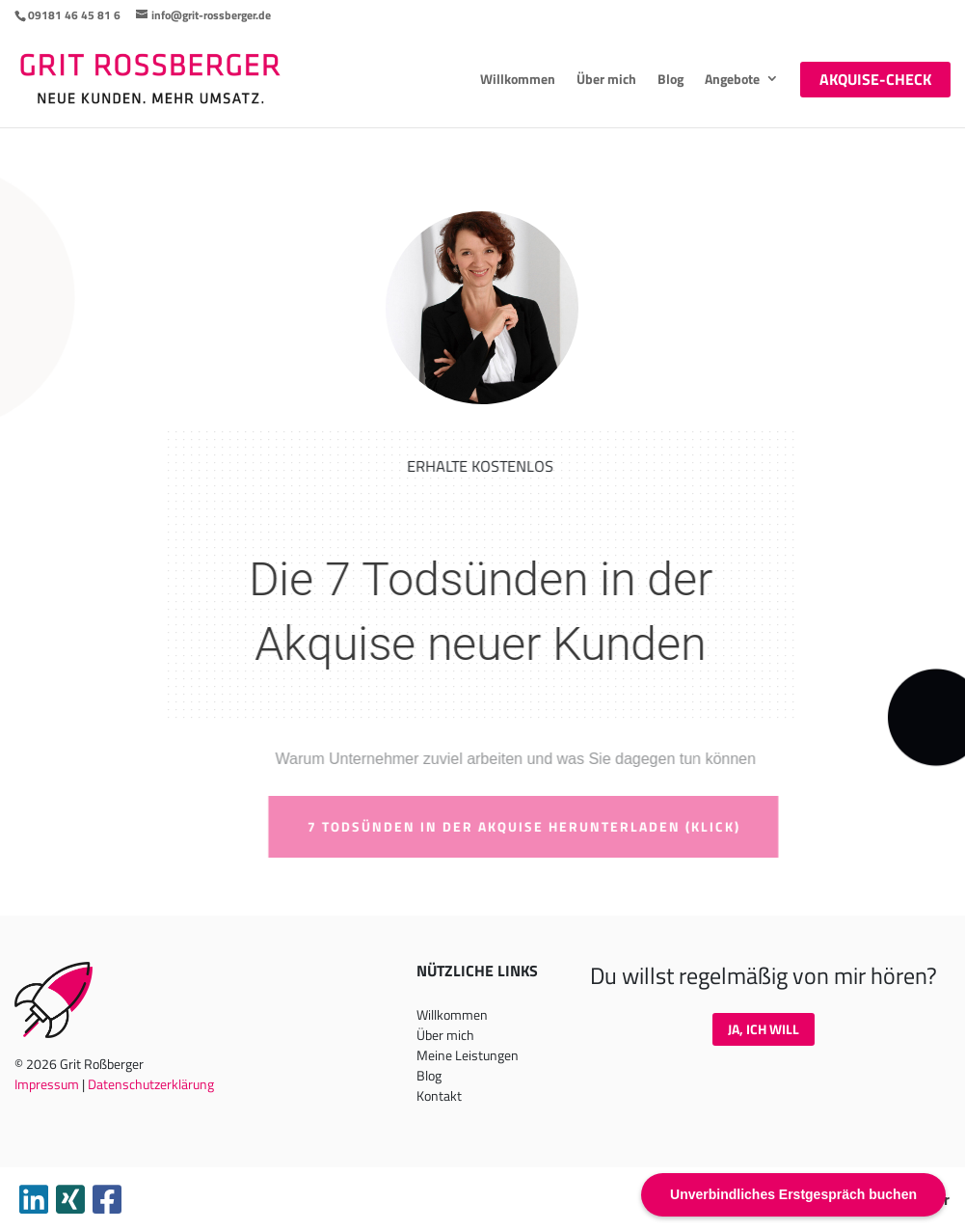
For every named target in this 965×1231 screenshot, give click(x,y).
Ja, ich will (763, 1029)
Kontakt (439, 1095)
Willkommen (517, 78)
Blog (670, 78)
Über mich (606, 78)
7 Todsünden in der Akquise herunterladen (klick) (545, 826)
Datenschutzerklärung (151, 1084)
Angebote (732, 78)
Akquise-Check (875, 79)
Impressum (46, 1084)
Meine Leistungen (467, 1055)
